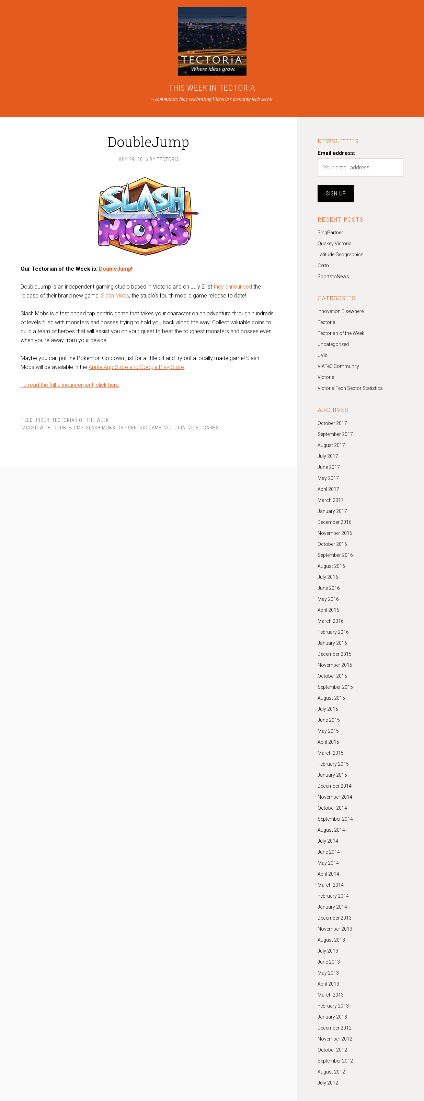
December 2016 (335, 522)
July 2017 (328, 456)
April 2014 (328, 874)
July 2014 (328, 841)
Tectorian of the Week (80, 420)
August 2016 (331, 566)
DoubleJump (115, 269)
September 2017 (335, 434)
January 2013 (332, 1017)
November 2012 (335, 1039)
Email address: (336, 153)
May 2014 (328, 863)
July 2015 (328, 709)
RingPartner (330, 232)
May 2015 (328, 731)
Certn (323, 265)
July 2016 (328, 577)
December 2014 (335, 786)
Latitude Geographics (341, 254)
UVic (323, 355)
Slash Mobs (115, 295)
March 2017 (331, 500)
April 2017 (328, 489)
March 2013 (331, 995)
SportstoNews (333, 276)
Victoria (174, 427)
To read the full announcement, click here (70, 385)
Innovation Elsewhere (341, 311)
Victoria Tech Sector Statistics (350, 388)
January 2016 (332, 643)
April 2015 (328, 742)
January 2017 (332, 511)
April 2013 (328, 984)
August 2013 (331, 940)
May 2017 (328, 478)
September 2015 (335, 687)
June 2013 (329, 962)
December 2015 (335, 654)
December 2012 (335, 1028)
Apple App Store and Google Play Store (136, 367)
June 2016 (329, 588)
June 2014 (329, 852)
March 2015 (331, 753)
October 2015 (332, 676)
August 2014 (331, 830)
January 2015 (332, 775)
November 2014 (335, 797)
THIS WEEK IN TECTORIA (212, 88)
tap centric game (139, 427)
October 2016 (332, 544)
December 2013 (335, 918)
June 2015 (329, 720)
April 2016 (328, 610)
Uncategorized (333, 344)
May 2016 (328, 599)
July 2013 (328, 951)
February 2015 (333, 764)
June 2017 (329, 467)
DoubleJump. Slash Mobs (84, 427)
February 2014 (333, 896)
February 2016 (333, 632)
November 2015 (335, 665)
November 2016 (335, 533)
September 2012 (335, 1061)
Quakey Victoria (335, 243)
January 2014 (332, 907)
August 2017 (331, 445)
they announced (233, 286)
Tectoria (326, 322)
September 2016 (335, 555)
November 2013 (335, 929)
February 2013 (333, 1006)
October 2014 (332, 808)
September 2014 (335, 819)
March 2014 (331, 885)
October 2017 (332, 423)
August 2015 (331, 698)
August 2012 (331, 1072)
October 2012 (332, 1050)
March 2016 (331, 621)
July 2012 (328, 1083)
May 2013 (328, 973)
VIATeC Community (338, 366)
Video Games (203, 427)
